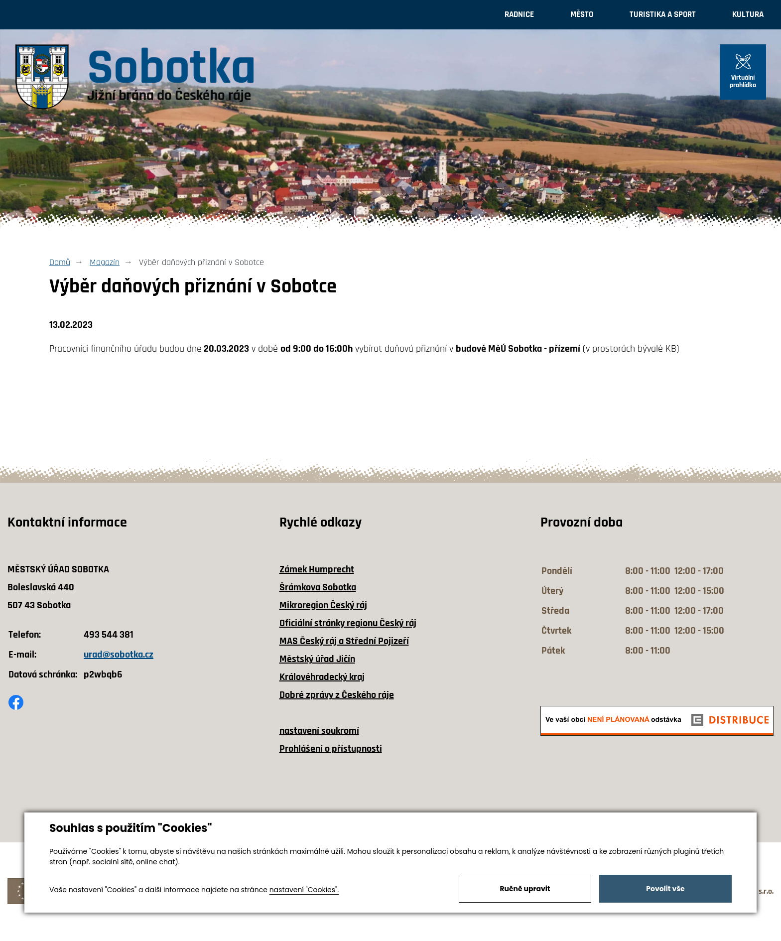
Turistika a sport (663, 14)
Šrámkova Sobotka (317, 587)
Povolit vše (665, 889)
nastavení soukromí (319, 730)
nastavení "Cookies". (304, 890)
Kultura (748, 14)
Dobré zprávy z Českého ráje (336, 694)
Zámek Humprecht (316, 569)
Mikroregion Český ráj (323, 605)
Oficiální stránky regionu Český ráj (347, 623)
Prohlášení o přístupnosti (330, 748)
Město (581, 14)
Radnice (519, 14)
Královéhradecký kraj (322, 677)
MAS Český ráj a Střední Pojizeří (344, 641)
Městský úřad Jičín (317, 659)
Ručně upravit (525, 889)
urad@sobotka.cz (118, 654)
